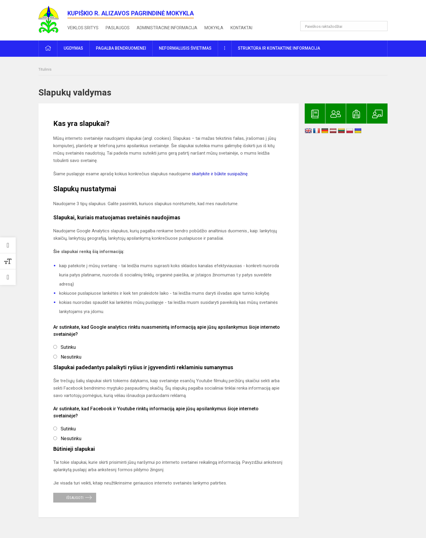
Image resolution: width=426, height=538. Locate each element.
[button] (347, 12)
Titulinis (44, 69)
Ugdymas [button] (73, 48)
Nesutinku (71, 357)
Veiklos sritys (83, 27)
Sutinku (68, 347)
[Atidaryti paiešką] (381, 26)
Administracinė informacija (167, 27)
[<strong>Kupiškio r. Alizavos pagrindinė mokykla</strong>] (52, 19)
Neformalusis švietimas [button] (185, 48)
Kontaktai (241, 27)
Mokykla (213, 27)
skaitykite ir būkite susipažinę (220, 173)
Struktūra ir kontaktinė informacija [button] (279, 48)
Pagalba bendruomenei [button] (121, 48)
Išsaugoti (74, 497)
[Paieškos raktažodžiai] (344, 26)
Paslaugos (118, 27)
